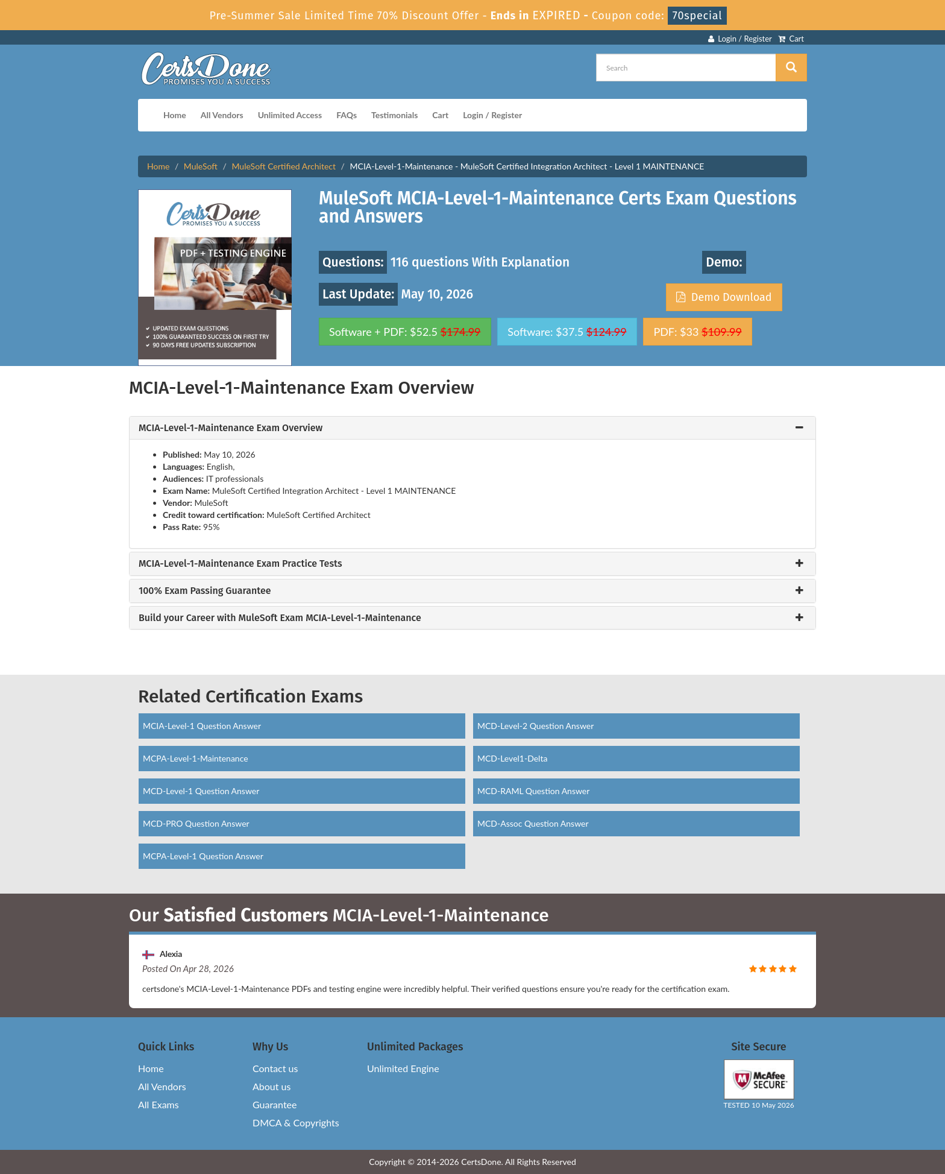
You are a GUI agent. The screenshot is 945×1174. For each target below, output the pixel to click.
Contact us (275, 1068)
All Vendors (222, 115)
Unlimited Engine (403, 1068)
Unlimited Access (290, 115)
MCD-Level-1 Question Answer (201, 791)
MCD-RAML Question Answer (533, 791)
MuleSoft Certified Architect (283, 166)
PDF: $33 (697, 331)
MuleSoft (201, 166)
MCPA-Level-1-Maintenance (195, 758)
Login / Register (740, 38)
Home (174, 115)
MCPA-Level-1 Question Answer (203, 856)
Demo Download (723, 297)
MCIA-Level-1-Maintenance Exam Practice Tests (240, 563)
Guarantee (275, 1104)
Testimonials (394, 115)
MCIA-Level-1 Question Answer (202, 726)
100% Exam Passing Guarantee (205, 590)
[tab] (472, 428)
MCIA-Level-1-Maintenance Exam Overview (230, 428)
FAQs (346, 115)
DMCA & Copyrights (296, 1122)
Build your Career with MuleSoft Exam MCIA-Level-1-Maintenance (280, 618)
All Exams (158, 1104)
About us (271, 1086)
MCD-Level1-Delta (512, 758)
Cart (791, 38)
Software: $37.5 (566, 331)
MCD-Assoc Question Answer (533, 823)
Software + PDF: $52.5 (405, 331)
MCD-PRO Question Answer (196, 823)
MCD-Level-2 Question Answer (535, 726)
